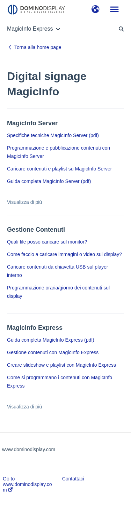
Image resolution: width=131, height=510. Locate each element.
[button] (95, 10)
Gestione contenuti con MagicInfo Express (53, 352)
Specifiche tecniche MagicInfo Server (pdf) (53, 135)
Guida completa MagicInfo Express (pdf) (50, 340)
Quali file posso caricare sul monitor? (47, 242)
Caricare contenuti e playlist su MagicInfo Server (59, 169)
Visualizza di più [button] (24, 202)
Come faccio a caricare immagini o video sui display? (64, 254)
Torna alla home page (37, 47)
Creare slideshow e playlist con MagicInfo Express (61, 365)
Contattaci (73, 478)
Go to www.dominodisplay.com (27, 484)
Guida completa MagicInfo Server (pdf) (49, 181)
